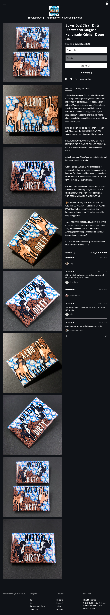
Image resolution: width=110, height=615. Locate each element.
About (32, 603)
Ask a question (85, 79)
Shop (31, 600)
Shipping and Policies (37, 606)
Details (68, 88)
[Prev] (66, 336)
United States (80, 44)
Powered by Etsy (89, 609)
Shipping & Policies (82, 88)
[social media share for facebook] (66, 79)
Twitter (59, 606)
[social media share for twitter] (71, 79)
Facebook (60, 609)
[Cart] (107, 4)
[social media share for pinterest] (76, 79)
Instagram (60, 600)
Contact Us (34, 609)
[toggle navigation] (4, 3)
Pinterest (60, 603)
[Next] (106, 336)
